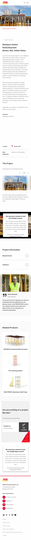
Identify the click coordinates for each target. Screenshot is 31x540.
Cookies (4, 535)
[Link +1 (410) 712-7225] (15, 497)
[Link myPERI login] (15, 508)
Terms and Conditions (8, 529)
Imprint (4, 519)
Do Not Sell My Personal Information (12, 532)
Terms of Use (6, 526)
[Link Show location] (15, 504)
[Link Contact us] (15, 500)
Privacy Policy (6, 522)
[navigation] (8, 40)
